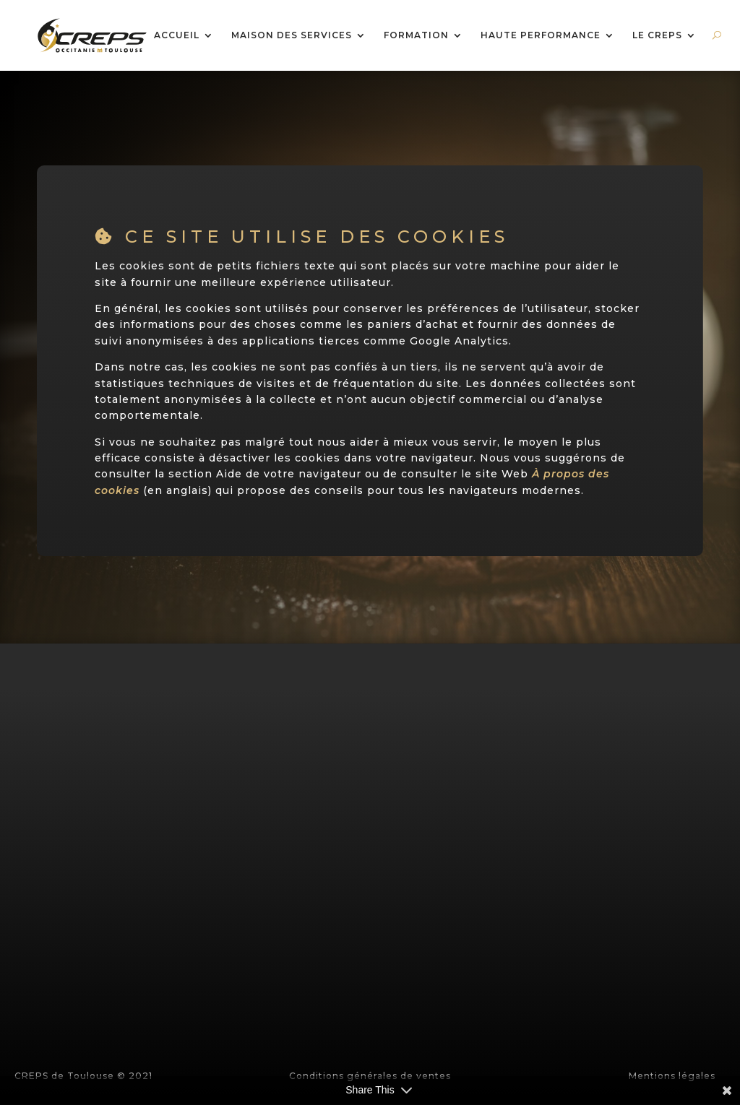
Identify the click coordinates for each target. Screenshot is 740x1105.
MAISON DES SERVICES (291, 35)
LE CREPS (657, 35)
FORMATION (416, 35)
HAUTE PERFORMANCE (541, 35)
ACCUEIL (176, 35)
